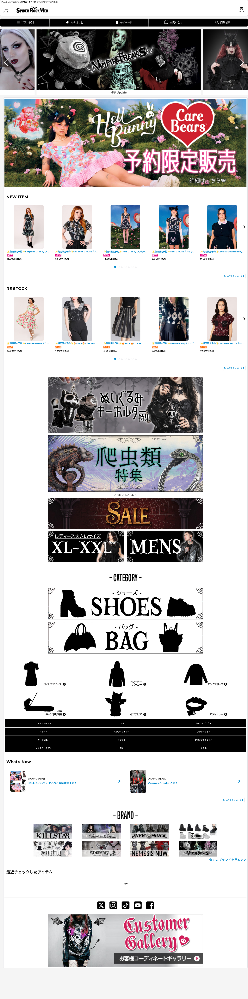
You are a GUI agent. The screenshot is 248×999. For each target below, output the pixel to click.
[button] (6, 9)
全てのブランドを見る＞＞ (227, 860)
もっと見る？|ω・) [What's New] (233, 800)
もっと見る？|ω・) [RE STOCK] (234, 368)
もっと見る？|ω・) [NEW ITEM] (234, 276)
